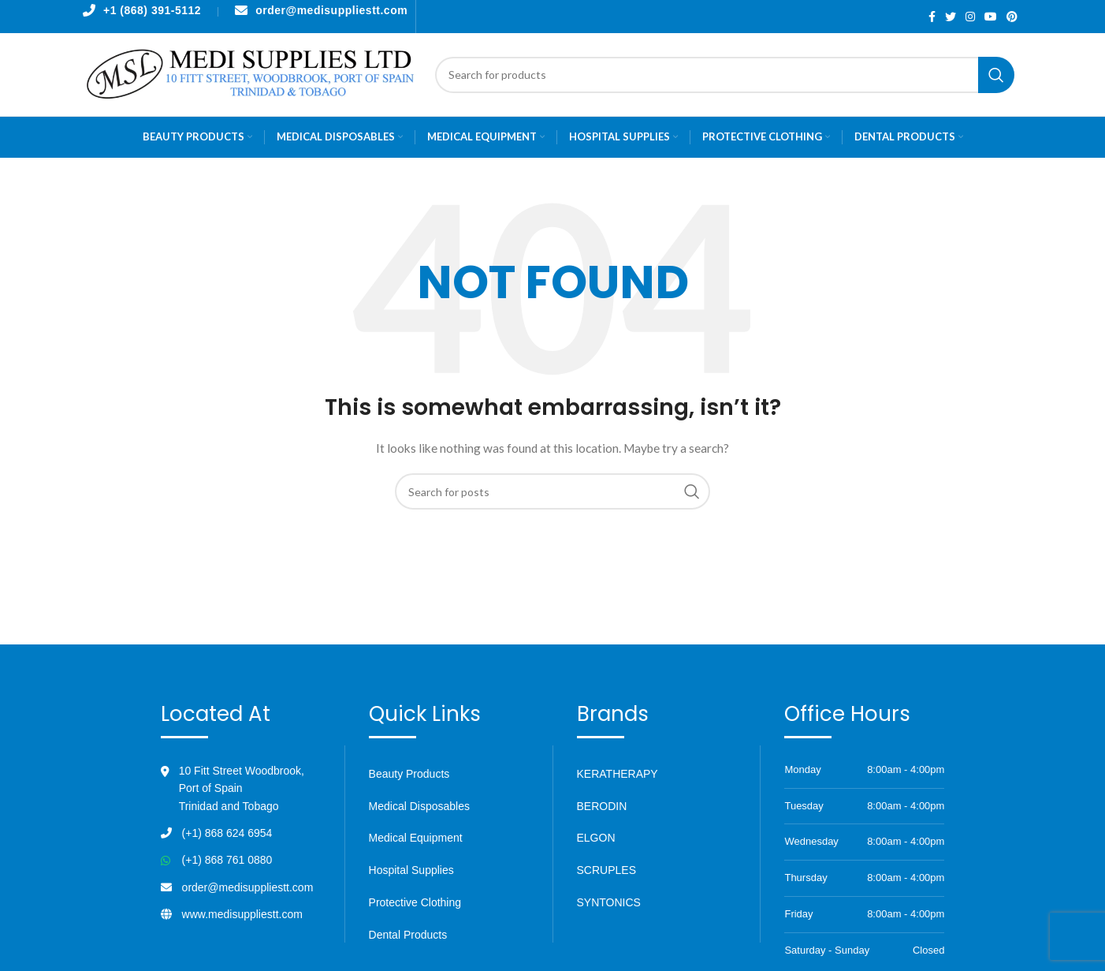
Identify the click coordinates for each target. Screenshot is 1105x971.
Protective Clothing (415, 902)
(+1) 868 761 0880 (227, 859)
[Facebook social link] (932, 16)
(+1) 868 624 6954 (227, 833)
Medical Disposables (419, 806)
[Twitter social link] (950, 16)
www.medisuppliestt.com (242, 914)
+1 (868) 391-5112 (152, 10)
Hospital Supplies (411, 870)
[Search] (724, 75)
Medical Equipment (416, 837)
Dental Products (408, 934)
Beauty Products (409, 773)
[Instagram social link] (970, 16)
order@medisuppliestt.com (331, 10)
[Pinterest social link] (1012, 16)
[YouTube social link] (991, 16)
